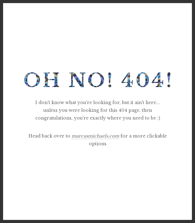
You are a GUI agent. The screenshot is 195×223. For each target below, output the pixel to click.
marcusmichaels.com (95, 136)
